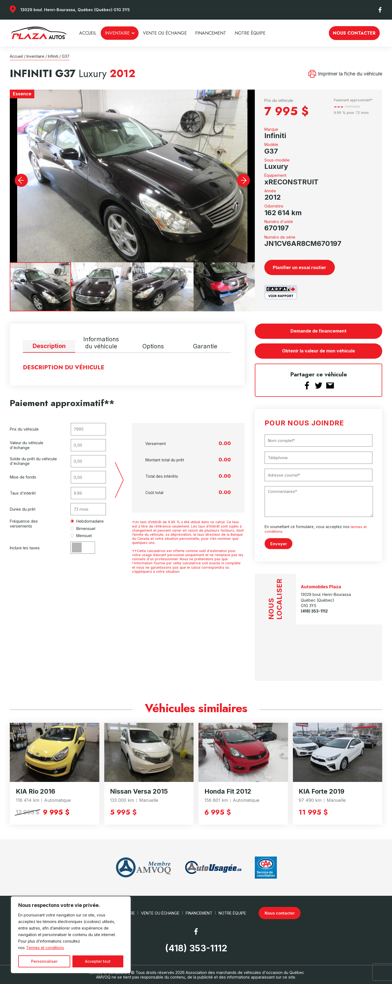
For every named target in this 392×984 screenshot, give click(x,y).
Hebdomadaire (87, 521)
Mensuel (81, 535)
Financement (210, 33)
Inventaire (117, 33)
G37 (65, 56)
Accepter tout (98, 961)
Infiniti (53, 56)
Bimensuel (83, 528)
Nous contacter (354, 33)
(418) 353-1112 (314, 610)
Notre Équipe (250, 33)
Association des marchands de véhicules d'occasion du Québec (245, 972)
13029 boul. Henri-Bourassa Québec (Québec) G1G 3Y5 (326, 600)
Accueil (87, 33)
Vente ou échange (165, 33)
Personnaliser (44, 961)
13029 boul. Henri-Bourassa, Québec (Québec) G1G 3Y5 (75, 9)
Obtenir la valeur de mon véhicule (318, 351)
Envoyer (278, 543)
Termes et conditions (45, 947)
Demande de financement (318, 331)
